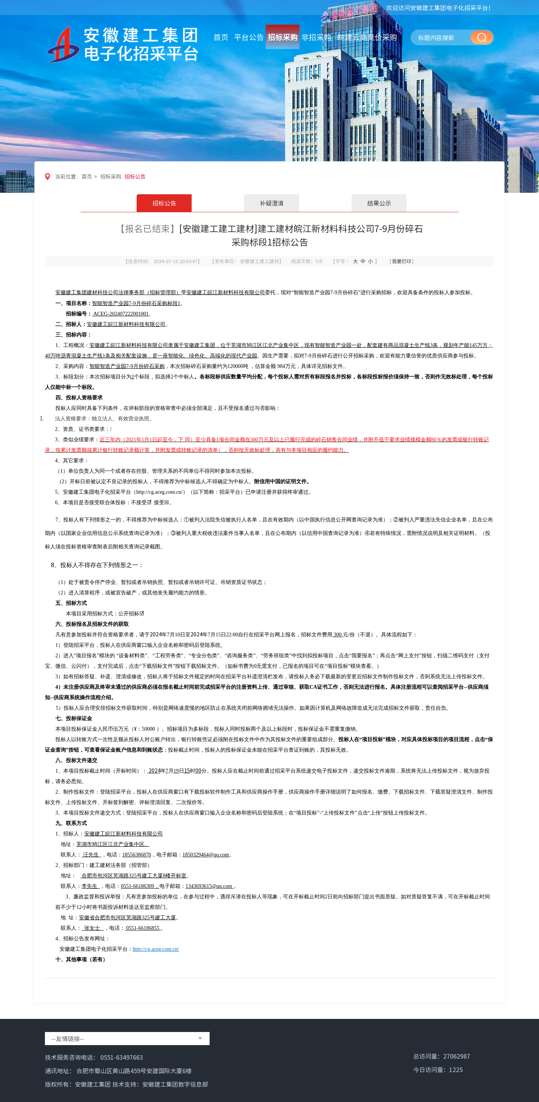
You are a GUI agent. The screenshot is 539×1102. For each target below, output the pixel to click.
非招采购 (316, 36)
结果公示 (379, 202)
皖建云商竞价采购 (367, 36)
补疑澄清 (272, 202)
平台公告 (249, 36)
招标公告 (135, 176)
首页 (220, 36)
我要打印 (401, 261)
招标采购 (283, 36)
